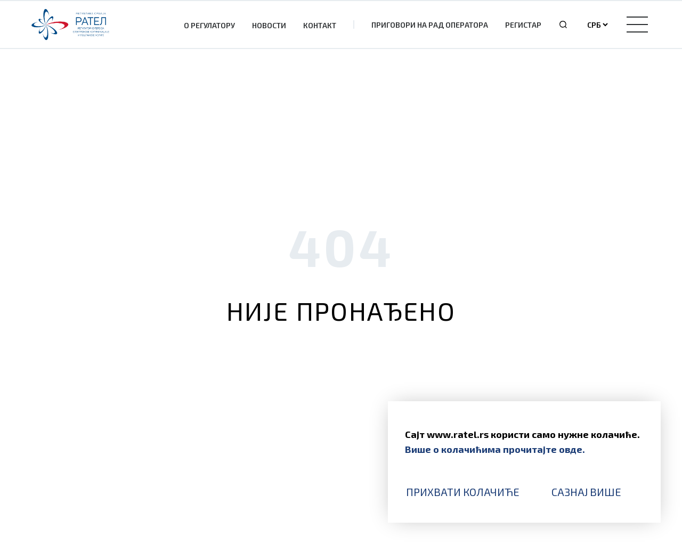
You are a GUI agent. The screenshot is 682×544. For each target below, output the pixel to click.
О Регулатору (209, 25)
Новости (269, 25)
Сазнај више (586, 491)
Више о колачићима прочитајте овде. (495, 449)
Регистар (523, 24)
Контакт (319, 25)
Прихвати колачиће (462, 491)
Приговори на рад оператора (429, 24)
